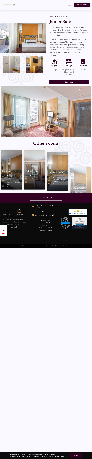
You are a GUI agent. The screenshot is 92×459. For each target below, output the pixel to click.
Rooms (57, 16)
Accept (76, 455)
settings (63, 456)
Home (51, 16)
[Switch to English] (3, 230)
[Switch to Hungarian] (3, 227)
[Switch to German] (3, 233)
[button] (69, 4)
